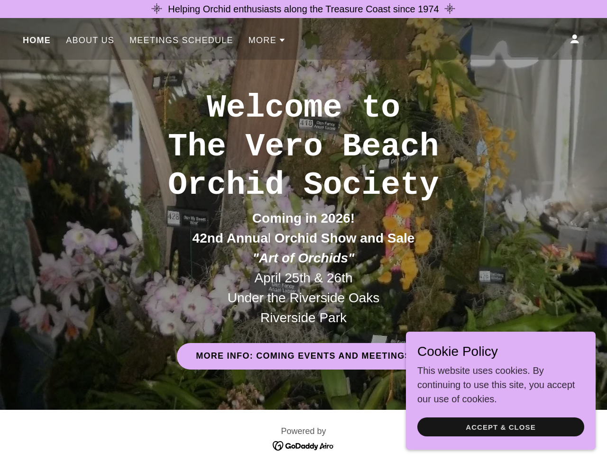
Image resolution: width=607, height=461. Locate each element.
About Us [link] (90, 40)
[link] (304, 445)
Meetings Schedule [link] (181, 40)
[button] (267, 40)
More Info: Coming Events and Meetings (303, 356)
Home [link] (37, 40)
